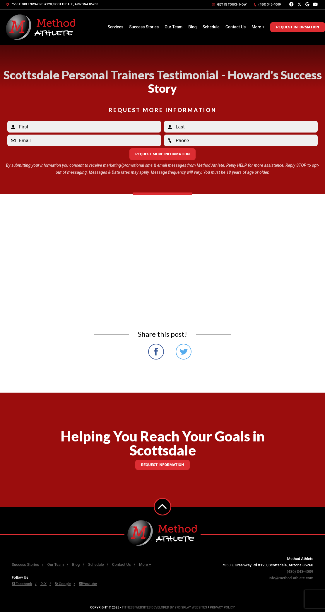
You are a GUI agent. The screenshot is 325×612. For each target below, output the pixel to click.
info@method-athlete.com (291, 578)
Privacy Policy (222, 607)
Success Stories (144, 27)
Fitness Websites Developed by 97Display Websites (165, 607)
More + (258, 27)
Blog (192, 27)
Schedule (211, 27)
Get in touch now (229, 4)
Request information (162, 465)
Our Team (173, 27)
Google (63, 584)
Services (115, 27)
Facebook (22, 584)
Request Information (297, 27)
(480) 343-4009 (267, 4)
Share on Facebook (156, 351)
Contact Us (235, 27)
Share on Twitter (183, 351)
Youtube (88, 584)
